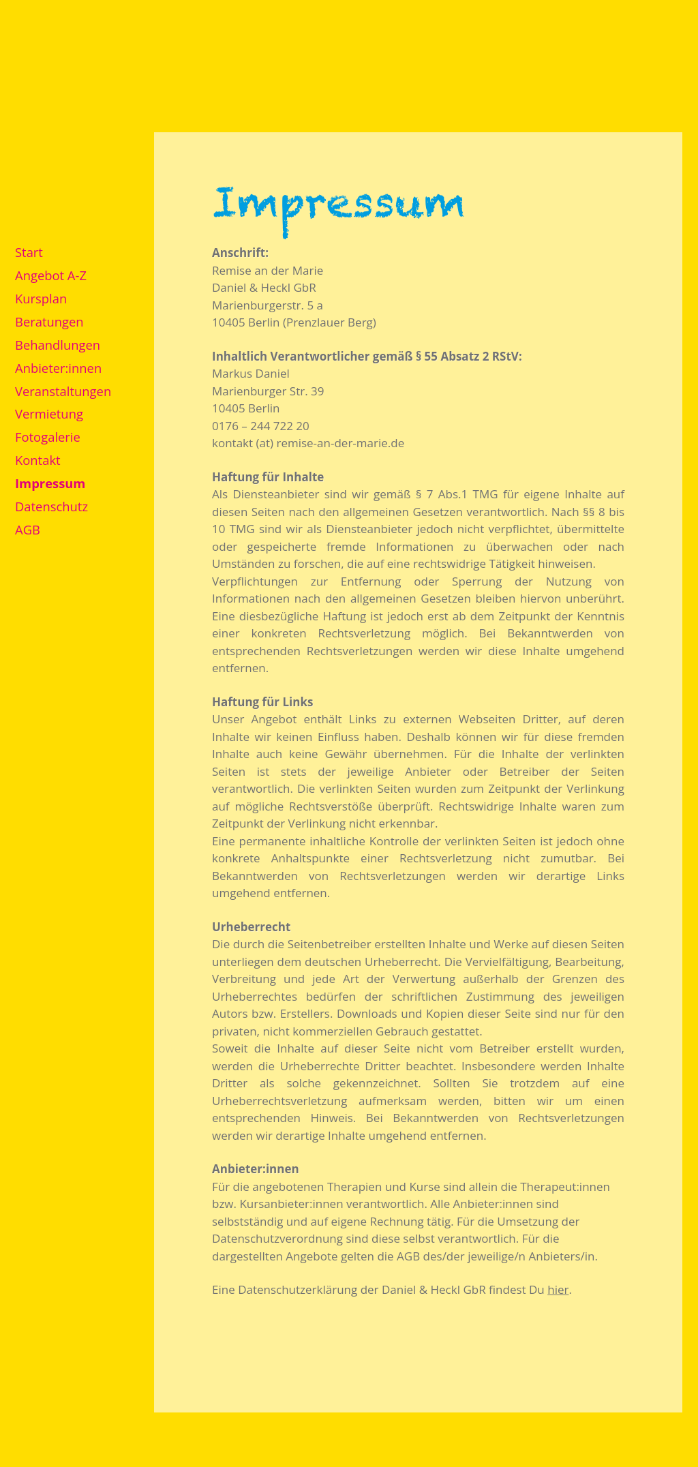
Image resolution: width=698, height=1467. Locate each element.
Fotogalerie (47, 436)
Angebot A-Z (51, 275)
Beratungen (49, 321)
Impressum (50, 482)
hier (557, 1289)
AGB (27, 529)
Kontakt (38, 459)
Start (29, 251)
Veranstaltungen (63, 390)
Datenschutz (51, 506)
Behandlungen (57, 344)
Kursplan (41, 298)
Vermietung (49, 413)
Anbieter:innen (58, 367)
